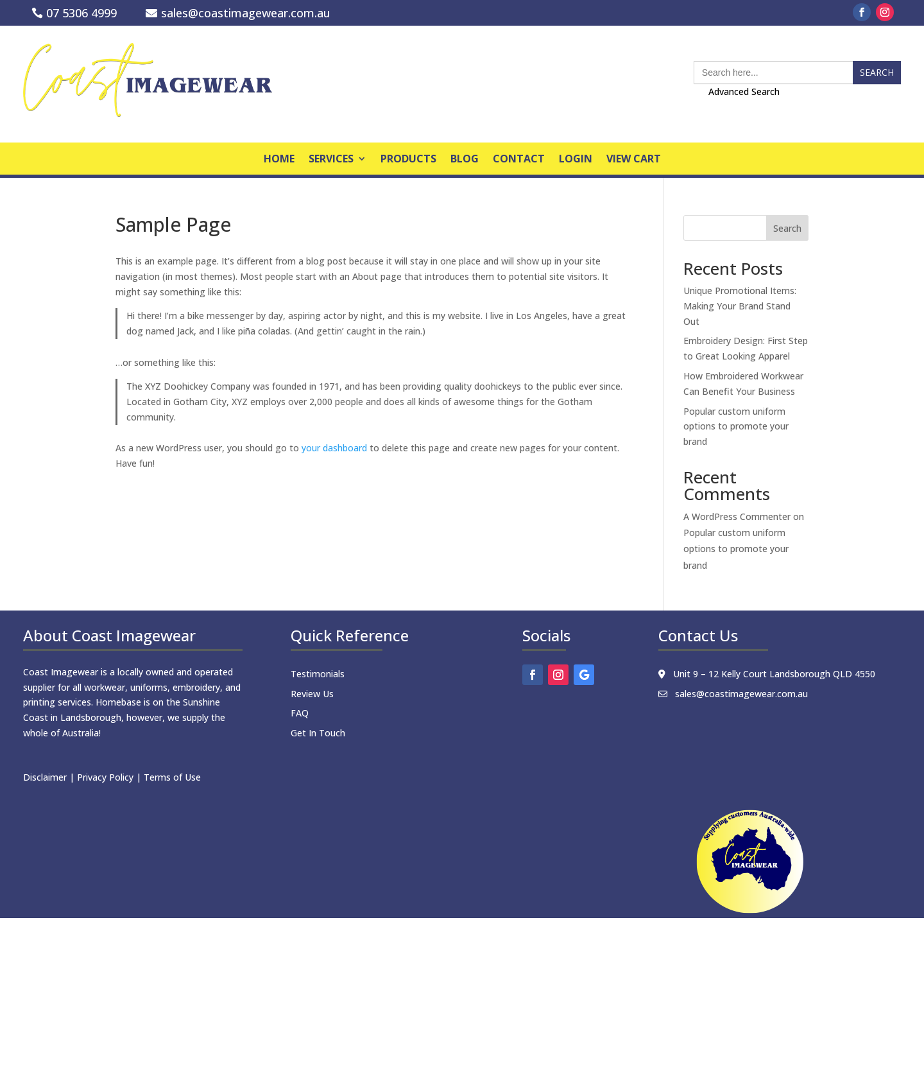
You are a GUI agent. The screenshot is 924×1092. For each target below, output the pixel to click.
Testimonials (318, 674)
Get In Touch (318, 733)
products (408, 160)
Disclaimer (45, 777)
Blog (464, 160)
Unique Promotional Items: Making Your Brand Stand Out (739, 305)
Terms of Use (172, 777)
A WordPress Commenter (737, 516)
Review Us (312, 694)
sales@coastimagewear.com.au (245, 13)
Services (331, 160)
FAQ (300, 713)
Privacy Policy (105, 777)
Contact (519, 160)
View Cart (633, 160)
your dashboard (334, 448)
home (279, 160)
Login (575, 160)
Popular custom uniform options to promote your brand (736, 426)
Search (787, 228)
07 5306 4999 (81, 13)
